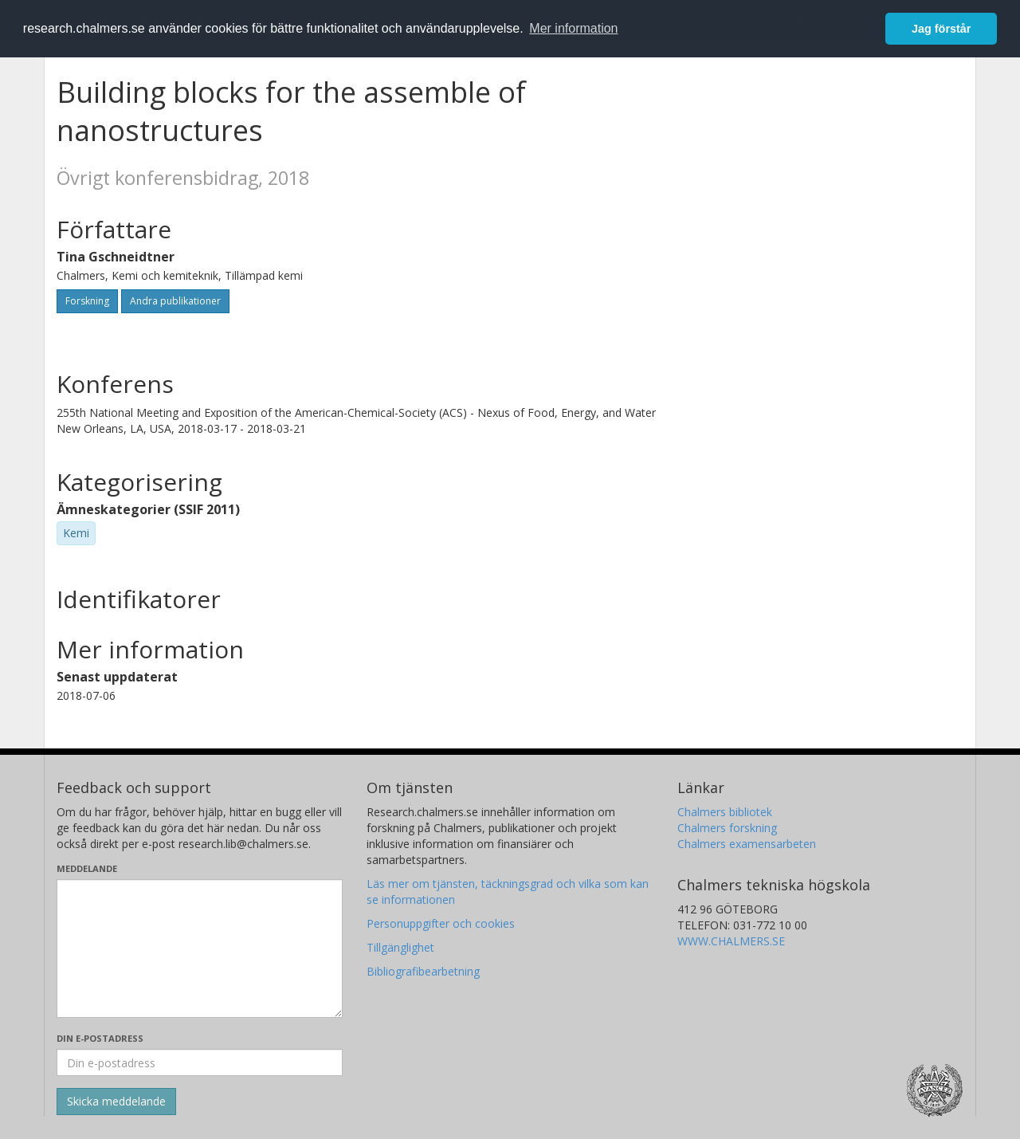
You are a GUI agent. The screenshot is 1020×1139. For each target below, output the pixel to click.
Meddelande (87, 868)
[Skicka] (116, 1101)
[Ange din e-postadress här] (200, 1062)
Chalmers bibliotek (724, 811)
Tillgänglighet (400, 947)
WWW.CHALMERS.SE (731, 941)
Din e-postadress (100, 1038)
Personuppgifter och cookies (441, 923)
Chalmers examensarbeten (746, 843)
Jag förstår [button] (941, 28)
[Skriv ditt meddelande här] (200, 948)
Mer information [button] (573, 28)
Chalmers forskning (727, 827)
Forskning (87, 301)
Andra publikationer (175, 301)
